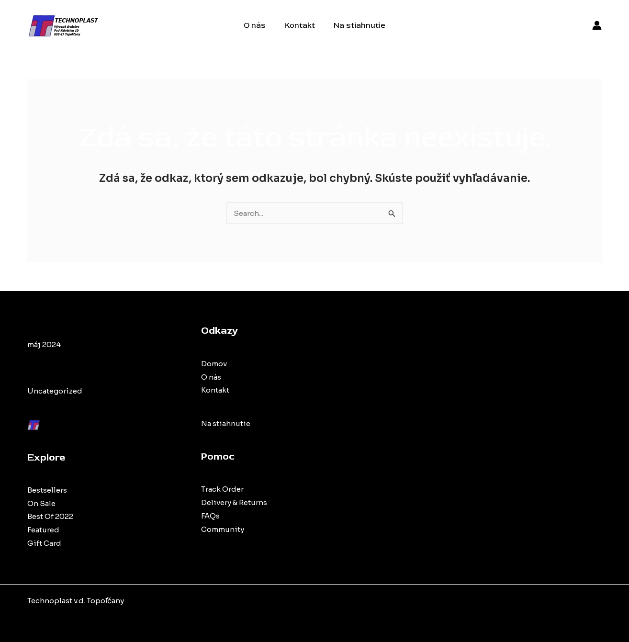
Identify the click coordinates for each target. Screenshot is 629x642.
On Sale (41, 503)
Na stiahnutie (356, 25)
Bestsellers (47, 490)
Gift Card (44, 543)
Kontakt (299, 25)
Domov (214, 363)
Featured (43, 529)
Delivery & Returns (234, 502)
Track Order (222, 489)
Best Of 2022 (50, 516)
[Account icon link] (597, 25)
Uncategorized (54, 390)
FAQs (210, 515)
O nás (258, 25)
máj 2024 (44, 344)
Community (222, 529)
